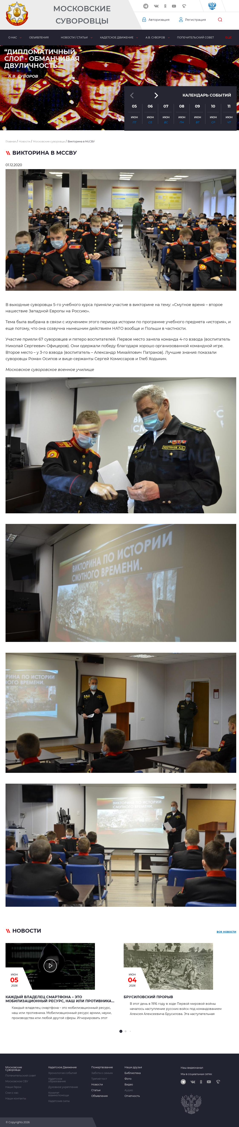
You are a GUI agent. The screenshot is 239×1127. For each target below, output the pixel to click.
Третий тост (99, 1079)
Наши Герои (13, 1087)
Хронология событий (62, 1073)
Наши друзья (133, 1067)
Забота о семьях (102, 1073)
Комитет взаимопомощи (58, 1094)
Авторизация (159, 20)
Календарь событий (207, 93)
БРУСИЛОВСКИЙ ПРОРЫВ (148, 997)
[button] (119, 119)
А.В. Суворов (155, 37)
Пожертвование (102, 1067)
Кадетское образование (57, 1080)
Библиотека (133, 1073)
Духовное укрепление (63, 1087)
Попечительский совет (195, 37)
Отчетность (132, 1096)
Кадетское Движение (62, 1067)
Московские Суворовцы (82, 14)
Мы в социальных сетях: (196, 1074)
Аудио (129, 1090)
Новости (97, 1084)
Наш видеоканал (192, 1067)
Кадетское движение (116, 37)
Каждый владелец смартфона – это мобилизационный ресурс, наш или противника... (60, 999)
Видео (129, 1084)
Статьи (95, 1090)
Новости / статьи (74, 37)
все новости (226, 931)
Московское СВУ (16, 1081)
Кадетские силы (59, 1101)
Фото (128, 1079)
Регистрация (195, 20)
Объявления (39, 37)
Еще (228, 37)
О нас (12, 37)
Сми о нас (12, 1093)
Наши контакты (15, 1098)
